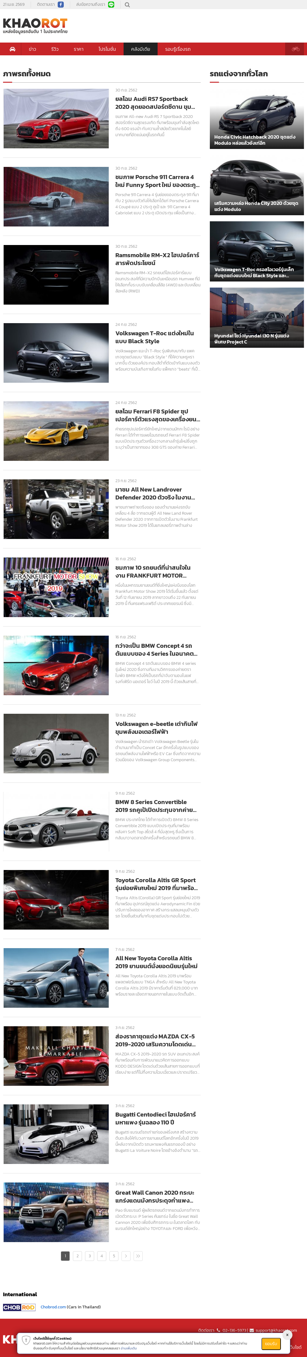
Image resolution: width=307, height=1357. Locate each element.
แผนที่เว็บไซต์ (290, 1347)
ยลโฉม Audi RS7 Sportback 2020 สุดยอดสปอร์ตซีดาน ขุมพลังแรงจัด (153, 103)
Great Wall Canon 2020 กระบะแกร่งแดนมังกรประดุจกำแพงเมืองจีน (154, 1196)
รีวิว (55, 49)
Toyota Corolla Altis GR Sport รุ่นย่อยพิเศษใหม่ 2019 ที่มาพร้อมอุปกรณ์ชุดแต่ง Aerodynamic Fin (156, 884)
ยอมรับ (271, 1344)
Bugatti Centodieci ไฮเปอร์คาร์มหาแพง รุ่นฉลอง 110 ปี (155, 1118)
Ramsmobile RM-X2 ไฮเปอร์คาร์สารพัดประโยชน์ (157, 259)
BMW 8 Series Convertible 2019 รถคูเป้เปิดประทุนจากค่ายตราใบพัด (154, 806)
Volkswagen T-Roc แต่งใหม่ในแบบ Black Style (154, 337)
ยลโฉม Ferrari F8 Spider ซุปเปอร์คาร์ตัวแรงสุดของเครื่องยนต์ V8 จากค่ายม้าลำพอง (157, 415)
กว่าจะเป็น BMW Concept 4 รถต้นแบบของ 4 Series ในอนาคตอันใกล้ (154, 650)
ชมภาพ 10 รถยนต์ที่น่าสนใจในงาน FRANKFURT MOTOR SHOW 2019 (153, 571)
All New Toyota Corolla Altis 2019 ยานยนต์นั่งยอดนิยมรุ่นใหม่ (156, 962)
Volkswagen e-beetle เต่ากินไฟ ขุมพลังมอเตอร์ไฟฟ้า (156, 728)
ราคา (79, 49)
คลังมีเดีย (140, 49)
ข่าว (32, 49)
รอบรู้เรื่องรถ (178, 49)
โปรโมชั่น (107, 49)
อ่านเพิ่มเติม (129, 1348)
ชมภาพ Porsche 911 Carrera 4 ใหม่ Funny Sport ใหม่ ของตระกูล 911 (157, 181)
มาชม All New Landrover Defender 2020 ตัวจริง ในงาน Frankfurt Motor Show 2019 (153, 493)
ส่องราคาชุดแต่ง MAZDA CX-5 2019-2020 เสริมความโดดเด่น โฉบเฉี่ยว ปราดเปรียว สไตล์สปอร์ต (157, 1040)
